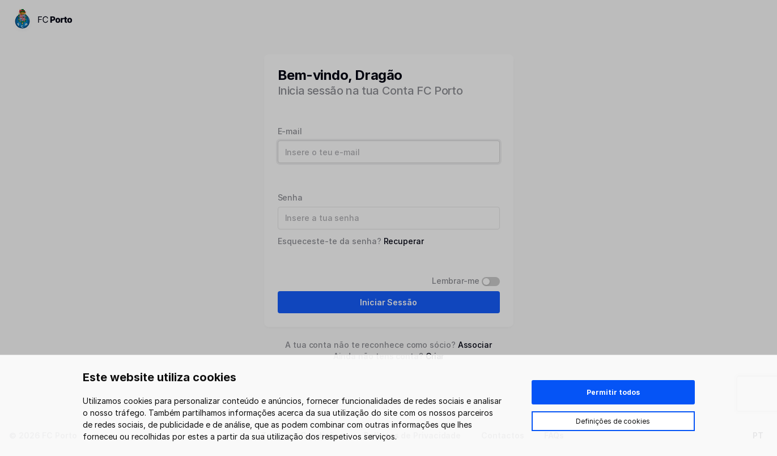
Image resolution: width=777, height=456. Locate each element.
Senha (290, 197)
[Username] (389, 151)
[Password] (389, 218)
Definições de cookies (613, 421)
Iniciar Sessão (388, 302)
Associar (475, 345)
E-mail (290, 131)
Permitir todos (613, 392)
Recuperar (404, 241)
